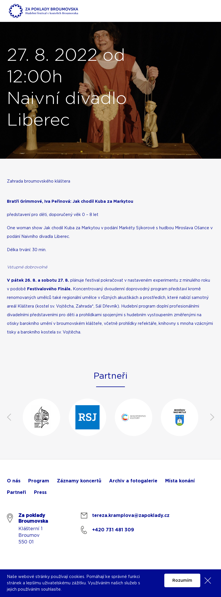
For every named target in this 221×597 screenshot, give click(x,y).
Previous (9, 417)
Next (212, 417)
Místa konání (180, 481)
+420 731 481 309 (113, 530)
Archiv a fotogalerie (133, 481)
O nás (13, 481)
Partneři (16, 492)
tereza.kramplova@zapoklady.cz (130, 515)
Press (40, 492)
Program (38, 481)
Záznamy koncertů (79, 481)
